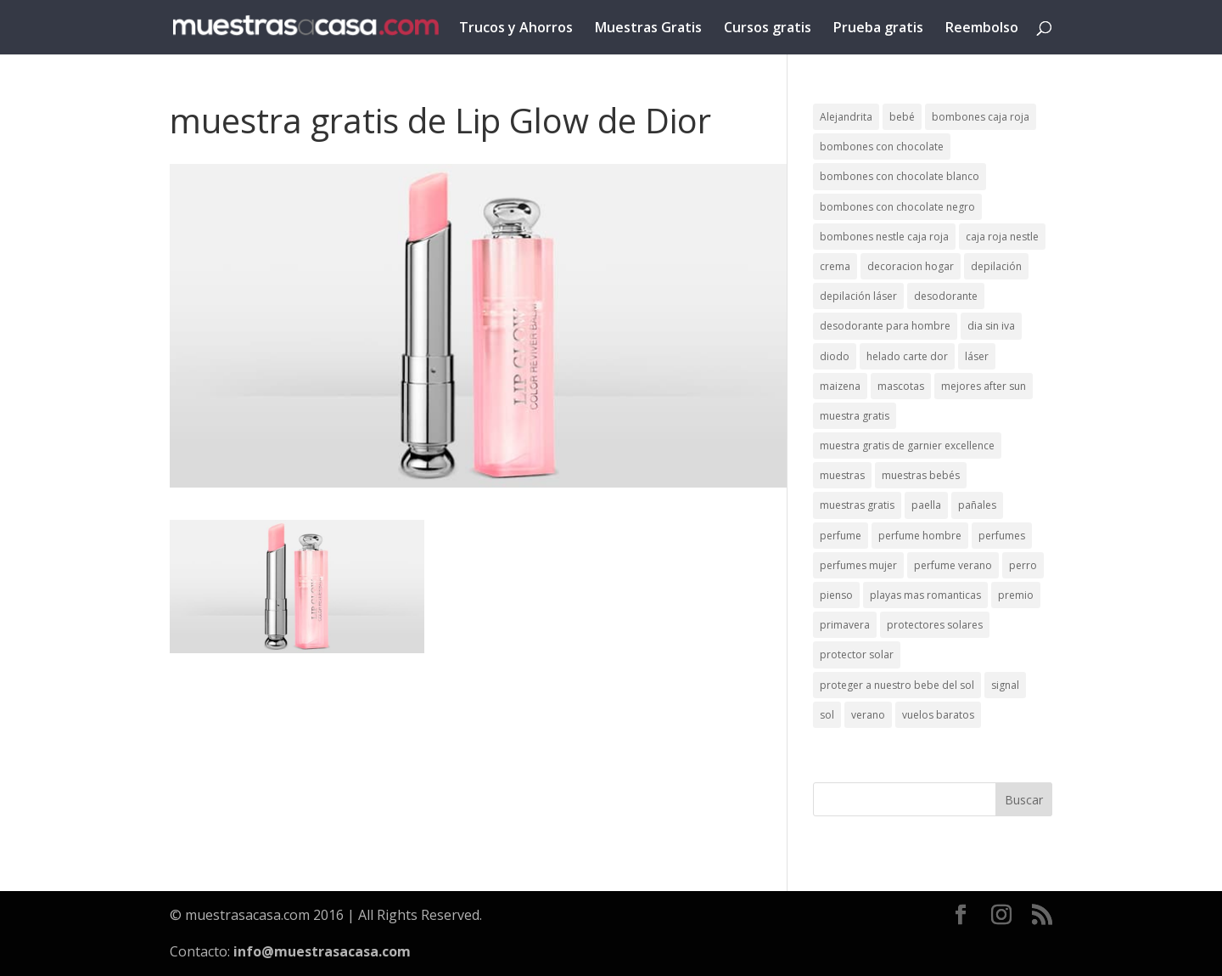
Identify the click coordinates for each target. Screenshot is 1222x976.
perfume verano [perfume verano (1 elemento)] (953, 565)
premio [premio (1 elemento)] (1016, 595)
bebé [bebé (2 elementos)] (902, 117)
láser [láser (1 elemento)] (977, 356)
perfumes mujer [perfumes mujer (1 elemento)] (858, 565)
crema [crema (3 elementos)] (835, 266)
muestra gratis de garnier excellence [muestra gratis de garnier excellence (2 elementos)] (907, 445)
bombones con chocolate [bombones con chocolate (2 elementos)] (882, 146)
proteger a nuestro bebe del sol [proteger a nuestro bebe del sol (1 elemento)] (897, 685)
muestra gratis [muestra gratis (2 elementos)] (854, 416)
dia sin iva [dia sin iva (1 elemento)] (991, 326)
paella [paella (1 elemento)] (926, 505)
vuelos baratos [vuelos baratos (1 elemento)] (938, 715)
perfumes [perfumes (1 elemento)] (1001, 535)
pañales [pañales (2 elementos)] (977, 505)
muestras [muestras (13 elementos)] (842, 475)
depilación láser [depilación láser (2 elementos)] (858, 296)
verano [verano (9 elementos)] (868, 715)
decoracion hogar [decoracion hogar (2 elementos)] (910, 266)
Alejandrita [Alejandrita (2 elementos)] (846, 117)
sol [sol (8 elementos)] (827, 715)
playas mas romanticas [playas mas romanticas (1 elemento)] (925, 595)
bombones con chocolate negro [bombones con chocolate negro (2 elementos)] (897, 207)
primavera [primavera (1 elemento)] (845, 625)
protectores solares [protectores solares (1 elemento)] (935, 625)
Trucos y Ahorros (516, 29)
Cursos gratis (767, 29)
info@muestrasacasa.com (322, 951)
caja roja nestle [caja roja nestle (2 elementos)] (1002, 236)
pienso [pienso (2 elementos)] (836, 595)
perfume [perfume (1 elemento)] (840, 535)
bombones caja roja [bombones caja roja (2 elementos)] (980, 117)
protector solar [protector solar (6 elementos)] (857, 654)
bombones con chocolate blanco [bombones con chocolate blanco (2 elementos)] (899, 176)
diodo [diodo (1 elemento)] (834, 356)
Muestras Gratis (648, 29)
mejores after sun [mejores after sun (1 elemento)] (983, 386)
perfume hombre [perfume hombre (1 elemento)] (919, 535)
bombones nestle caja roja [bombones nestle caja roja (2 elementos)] (884, 236)
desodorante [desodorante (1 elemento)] (946, 296)
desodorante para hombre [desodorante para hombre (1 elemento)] (885, 326)
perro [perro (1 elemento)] (1023, 565)
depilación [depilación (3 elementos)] (996, 266)
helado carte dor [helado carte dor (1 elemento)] (907, 356)
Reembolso (981, 29)
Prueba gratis (878, 29)
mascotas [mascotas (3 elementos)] (900, 386)
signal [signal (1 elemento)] (1005, 685)
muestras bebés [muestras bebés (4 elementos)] (921, 475)
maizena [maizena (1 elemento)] (840, 386)
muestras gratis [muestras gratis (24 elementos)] (857, 505)
